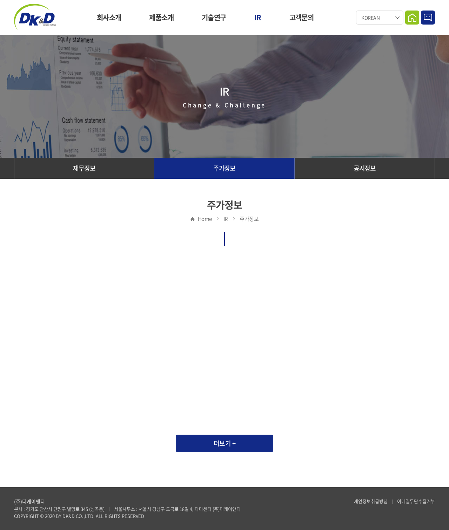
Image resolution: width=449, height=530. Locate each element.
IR (257, 17)
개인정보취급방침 (371, 501)
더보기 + (225, 443)
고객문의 (301, 17)
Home (412, 18)
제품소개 (161, 17)
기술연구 (214, 17)
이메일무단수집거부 (416, 501)
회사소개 (109, 17)
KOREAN (370, 17)
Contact (428, 18)
